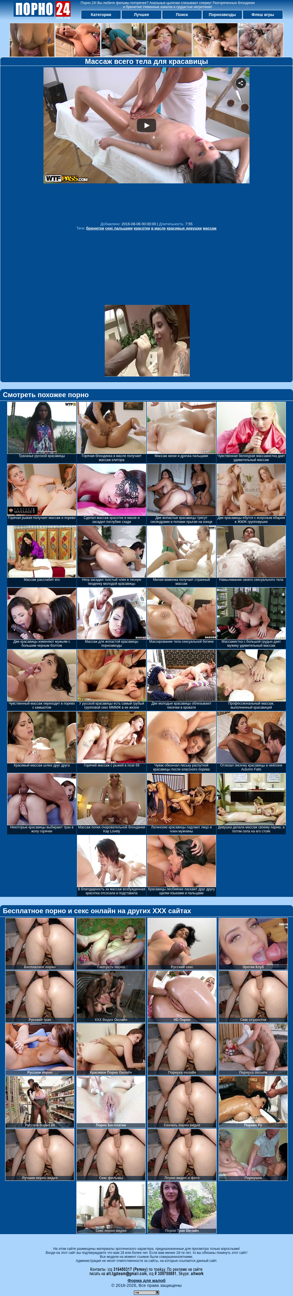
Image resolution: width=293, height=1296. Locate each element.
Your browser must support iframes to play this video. (146, 143)
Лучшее (141, 14)
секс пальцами (119, 228)
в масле (158, 228)
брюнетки (95, 228)
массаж (210, 228)
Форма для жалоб (146, 1280)
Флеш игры (263, 14)
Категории (101, 14)
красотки (142, 228)
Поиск (182, 14)
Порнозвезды (222, 14)
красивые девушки (184, 228)
